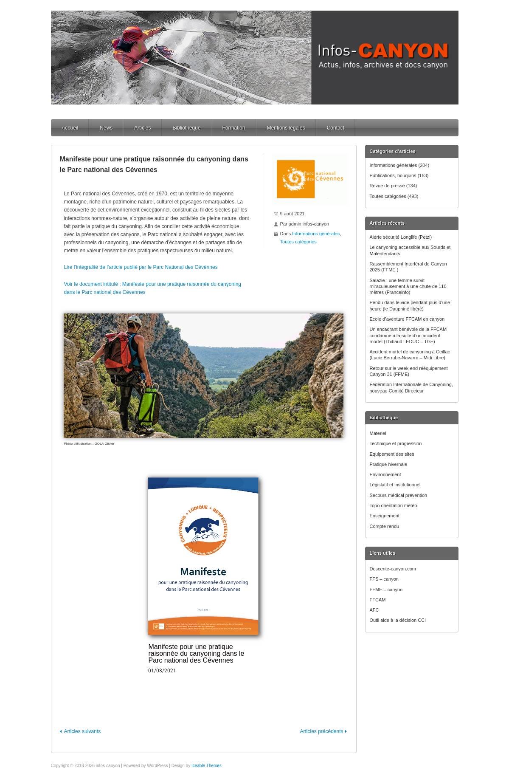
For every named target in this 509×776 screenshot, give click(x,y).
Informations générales (393, 165)
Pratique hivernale (389, 464)
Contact (335, 128)
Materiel (378, 433)
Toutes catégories (388, 196)
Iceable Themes (206, 765)
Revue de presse (387, 185)
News (106, 128)
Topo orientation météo (393, 505)
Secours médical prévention (398, 495)
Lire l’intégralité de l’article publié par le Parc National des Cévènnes (140, 267)
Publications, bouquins (393, 175)
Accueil (70, 128)
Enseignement (384, 515)
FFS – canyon (384, 578)
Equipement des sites (392, 454)
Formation (233, 128)
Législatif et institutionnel (395, 484)
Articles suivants (82, 731)
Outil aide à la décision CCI (398, 620)
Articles (142, 128)
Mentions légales (286, 128)
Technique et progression (396, 443)
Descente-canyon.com (393, 568)
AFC (374, 609)
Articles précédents (321, 731)
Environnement (385, 474)
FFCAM (378, 599)
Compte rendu (384, 526)
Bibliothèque (187, 128)
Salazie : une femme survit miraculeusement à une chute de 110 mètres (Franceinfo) (408, 286)
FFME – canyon (386, 589)
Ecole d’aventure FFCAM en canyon (407, 319)
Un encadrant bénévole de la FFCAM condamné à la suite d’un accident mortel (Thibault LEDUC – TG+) (408, 335)
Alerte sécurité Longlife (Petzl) (401, 237)
